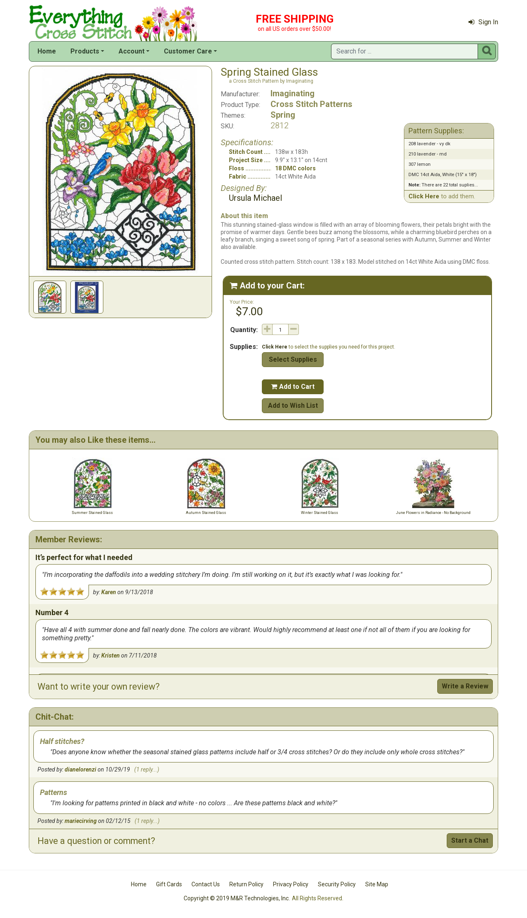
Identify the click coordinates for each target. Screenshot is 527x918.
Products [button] (84, 51)
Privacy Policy (290, 884)
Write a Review (465, 686)
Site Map (376, 884)
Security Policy (337, 884)
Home (46, 51)
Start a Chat (469, 840)
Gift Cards (169, 884)
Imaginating (292, 93)
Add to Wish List (293, 405)
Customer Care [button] (188, 51)
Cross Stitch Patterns (311, 104)
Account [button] (132, 51)
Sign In (483, 22)
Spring (282, 115)
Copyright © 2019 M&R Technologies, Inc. (237, 898)
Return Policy (246, 884)
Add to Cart (293, 386)
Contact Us (205, 884)
